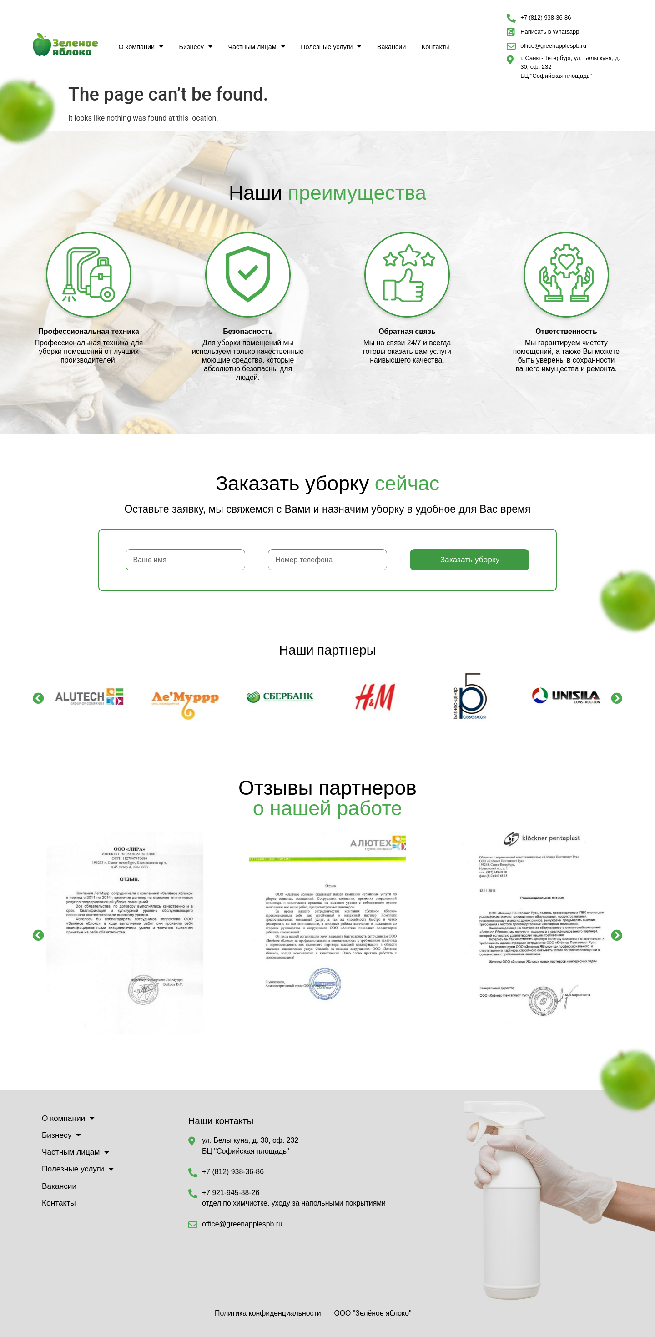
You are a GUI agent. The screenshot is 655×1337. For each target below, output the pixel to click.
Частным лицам (256, 46)
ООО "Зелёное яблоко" (372, 1313)
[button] (38, 697)
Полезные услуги (331, 46)
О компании (141, 46)
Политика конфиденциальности (268, 1313)
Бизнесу (195, 46)
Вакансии (391, 46)
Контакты (436, 46)
